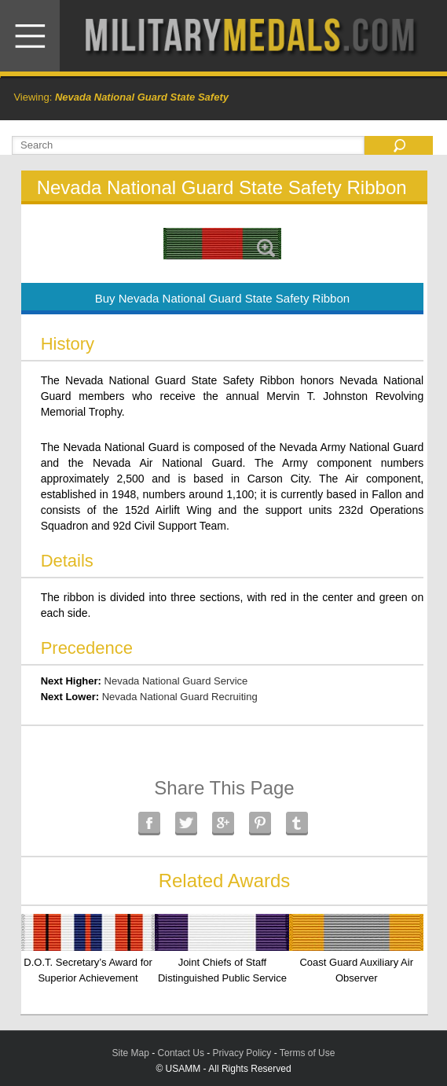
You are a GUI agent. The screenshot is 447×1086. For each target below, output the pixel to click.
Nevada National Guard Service (176, 681)
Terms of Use (307, 1052)
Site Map (130, 1052)
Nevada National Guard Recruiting (180, 697)
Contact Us (181, 1052)
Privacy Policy (242, 1052)
